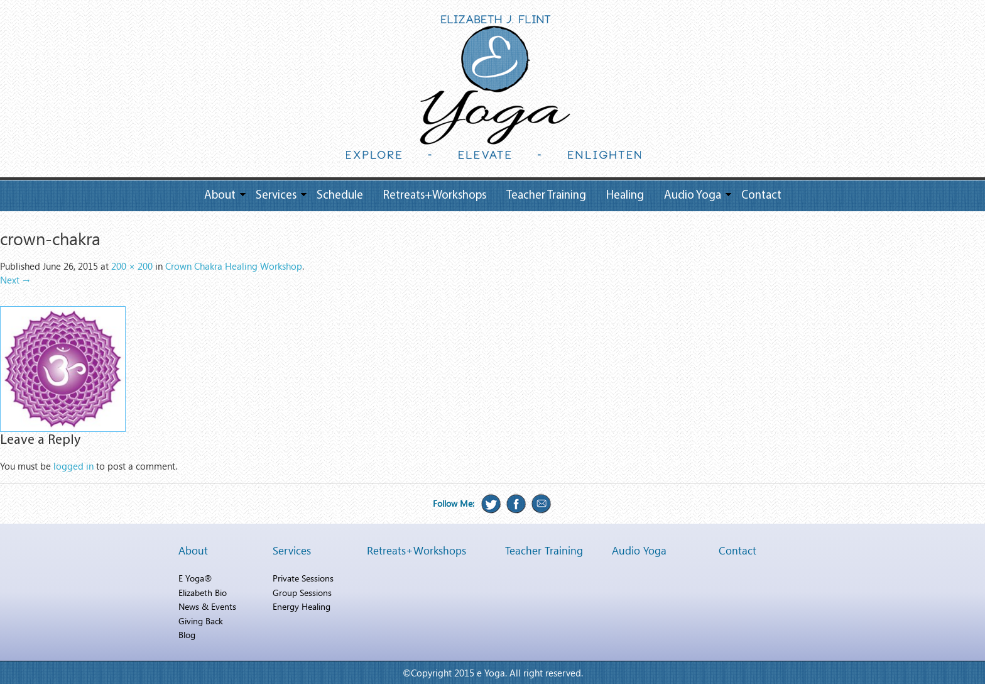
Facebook (516, 504)
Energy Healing (301, 606)
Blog (186, 635)
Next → (15, 279)
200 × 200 (132, 266)
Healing (625, 196)
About (220, 196)
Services (276, 196)
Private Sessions (303, 578)
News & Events (207, 606)
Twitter (491, 504)
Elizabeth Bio (202, 592)
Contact (761, 196)
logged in (73, 466)
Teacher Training (546, 196)
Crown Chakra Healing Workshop (233, 266)
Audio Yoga (692, 196)
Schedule (340, 196)
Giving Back (200, 621)
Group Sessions (302, 592)
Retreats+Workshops (434, 196)
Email (541, 504)
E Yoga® (195, 578)
